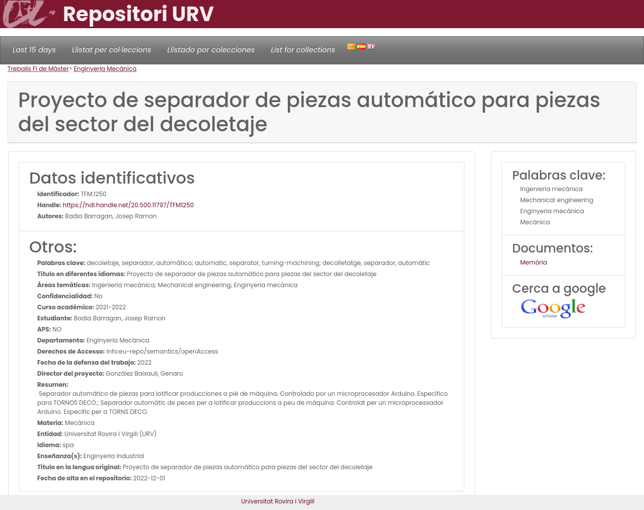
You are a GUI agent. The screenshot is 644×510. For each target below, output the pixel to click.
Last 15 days (34, 50)
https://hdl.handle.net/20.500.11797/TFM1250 (127, 205)
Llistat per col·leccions (111, 50)
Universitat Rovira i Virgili (277, 501)
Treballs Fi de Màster (38, 68)
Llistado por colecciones (211, 50)
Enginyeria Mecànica (105, 68)
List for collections (303, 50)
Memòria (533, 262)
